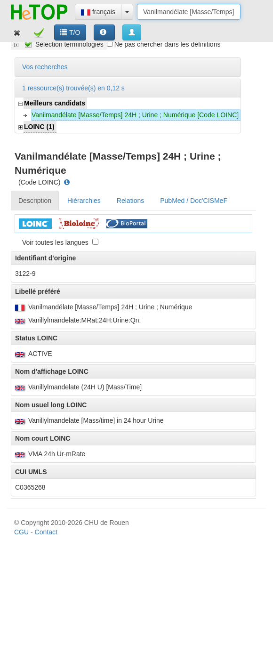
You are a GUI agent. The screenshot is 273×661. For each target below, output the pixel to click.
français (98, 12)
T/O (70, 32)
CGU (21, 244)
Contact (46, 244)
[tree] (59, 44)
